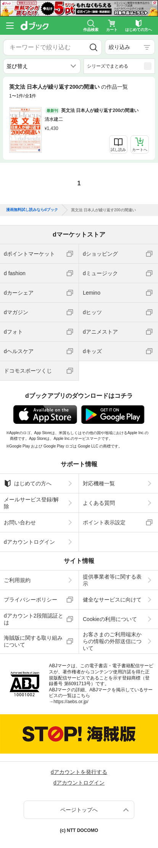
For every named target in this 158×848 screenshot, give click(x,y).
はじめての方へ (28, 483)
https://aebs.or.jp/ (70, 701)
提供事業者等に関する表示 (112, 580)
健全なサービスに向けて (112, 600)
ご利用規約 (17, 580)
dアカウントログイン (29, 542)
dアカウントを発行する (79, 772)
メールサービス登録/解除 (31, 502)
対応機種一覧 (99, 483)
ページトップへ (79, 810)
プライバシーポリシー (30, 600)
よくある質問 (99, 503)
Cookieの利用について (110, 619)
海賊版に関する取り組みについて (33, 641)
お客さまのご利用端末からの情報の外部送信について (112, 641)
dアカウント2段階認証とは (33, 619)
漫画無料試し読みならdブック (32, 210)
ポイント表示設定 (104, 522)
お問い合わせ (20, 522)
